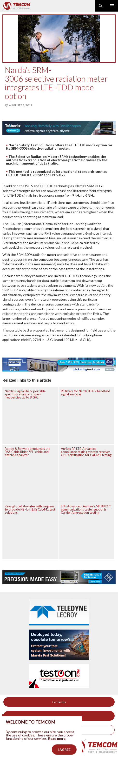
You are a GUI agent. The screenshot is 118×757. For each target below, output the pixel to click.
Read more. (57, 744)
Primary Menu (112, 6)
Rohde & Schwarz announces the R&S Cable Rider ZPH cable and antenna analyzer (27, 452)
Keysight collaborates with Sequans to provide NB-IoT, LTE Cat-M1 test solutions (30, 509)
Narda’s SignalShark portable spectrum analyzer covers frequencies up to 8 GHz (25, 394)
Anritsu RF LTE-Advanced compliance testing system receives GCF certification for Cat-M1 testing (86, 452)
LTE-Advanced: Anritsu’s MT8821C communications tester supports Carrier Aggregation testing (86, 509)
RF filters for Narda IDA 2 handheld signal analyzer (85, 392)
